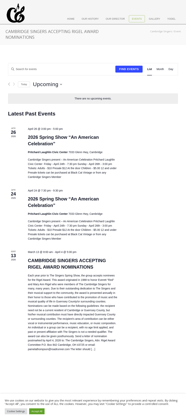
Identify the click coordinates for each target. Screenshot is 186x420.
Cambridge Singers (161, 31)
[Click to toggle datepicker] (47, 84)
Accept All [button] (36, 411)
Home (71, 18)
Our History (90, 18)
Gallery (154, 18)
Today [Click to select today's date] (24, 84)
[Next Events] (14, 84)
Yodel (171, 18)
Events (137, 18)
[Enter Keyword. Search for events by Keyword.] (61, 69)
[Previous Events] (9, 84)
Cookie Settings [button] (16, 411)
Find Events (129, 69)
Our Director (115, 18)
